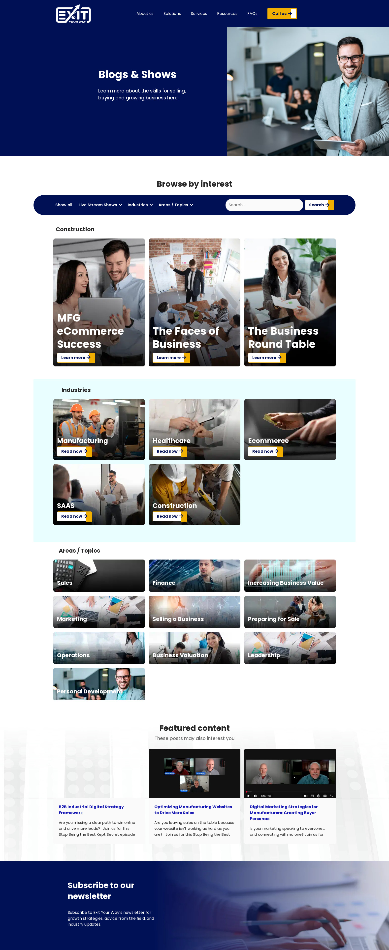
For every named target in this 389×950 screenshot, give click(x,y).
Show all (63, 205)
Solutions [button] (172, 13)
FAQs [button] (252, 13)
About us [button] (145, 13)
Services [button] (199, 13)
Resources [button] (227, 13)
